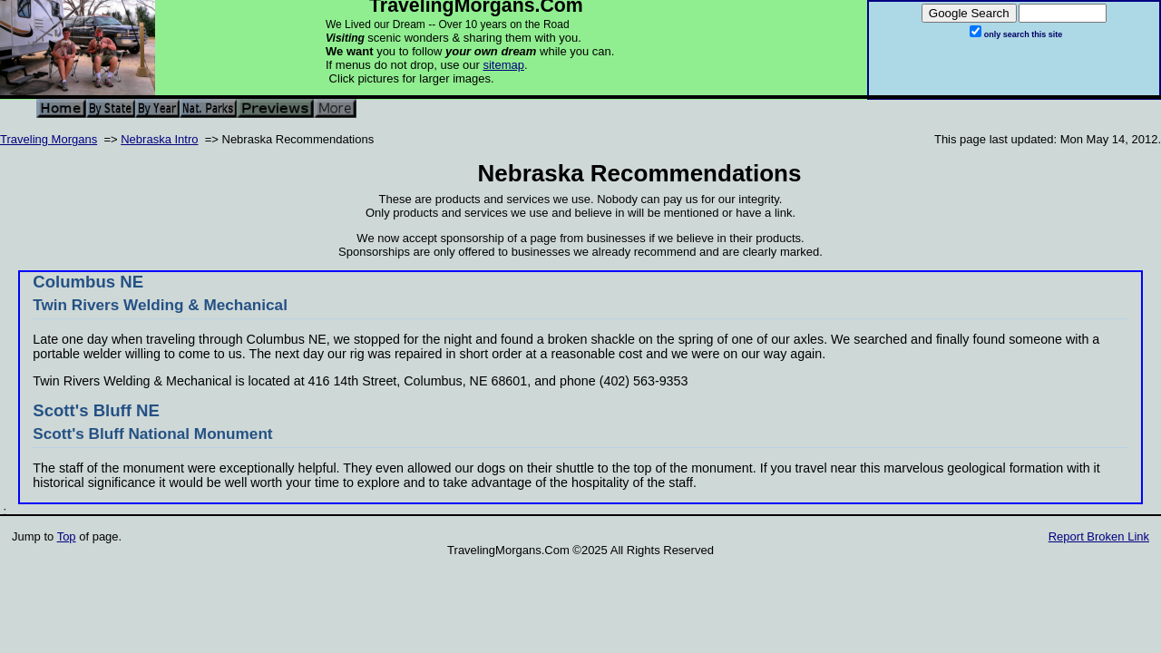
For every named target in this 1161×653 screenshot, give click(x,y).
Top (66, 536)
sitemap (503, 65)
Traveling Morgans (48, 139)
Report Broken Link (1099, 536)
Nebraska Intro (159, 139)
